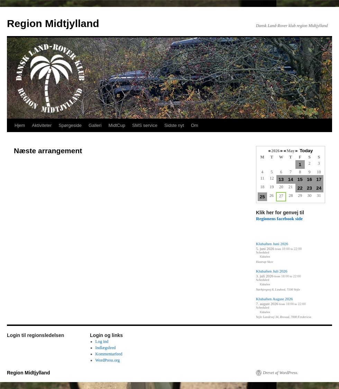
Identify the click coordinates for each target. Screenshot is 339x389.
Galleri (95, 125)
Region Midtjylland (53, 23)
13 (281, 179)
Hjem (20, 125)
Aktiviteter (42, 125)
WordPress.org (107, 360)
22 (300, 188)
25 (262, 196)
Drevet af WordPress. (280, 372)
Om (194, 125)
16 (309, 179)
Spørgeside (69, 125)
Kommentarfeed (108, 354)
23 (309, 188)
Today (306, 150)
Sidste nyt (174, 125)
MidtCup (116, 125)
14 (290, 179)
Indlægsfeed (105, 347)
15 (300, 179)
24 (318, 188)
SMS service (144, 125)
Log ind (102, 341)
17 (318, 179)
